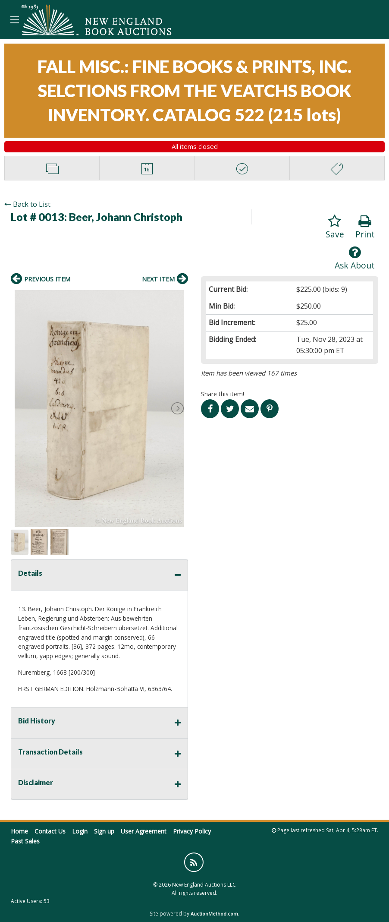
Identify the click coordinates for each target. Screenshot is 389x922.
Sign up (104, 831)
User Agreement (143, 831)
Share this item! (222, 394)
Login (80, 831)
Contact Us (50, 831)
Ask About (355, 258)
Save (335, 227)
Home (19, 831)
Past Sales (25, 841)
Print (365, 227)
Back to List (27, 204)
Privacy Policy (192, 831)
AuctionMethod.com (214, 913)
